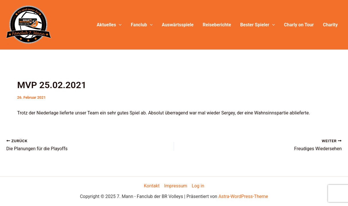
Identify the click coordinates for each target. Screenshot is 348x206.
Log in (198, 186)
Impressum (175, 186)
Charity (330, 24)
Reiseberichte (217, 24)
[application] (119, 25)
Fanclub (142, 25)
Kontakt (152, 186)
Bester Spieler (257, 25)
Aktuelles (109, 25)
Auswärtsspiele (177, 24)
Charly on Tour (299, 24)
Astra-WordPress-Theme (243, 196)
